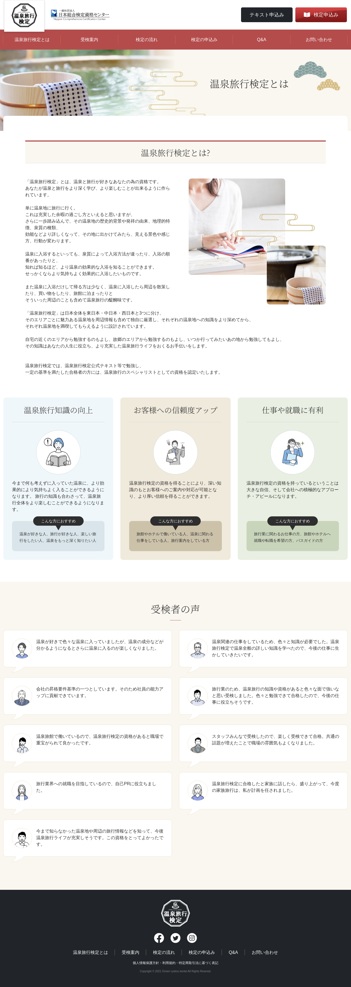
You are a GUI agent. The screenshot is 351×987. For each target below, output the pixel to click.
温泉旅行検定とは (32, 39)
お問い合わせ (319, 39)
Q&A (261, 39)
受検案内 (89, 39)
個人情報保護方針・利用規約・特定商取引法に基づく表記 (175, 963)
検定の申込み (204, 39)
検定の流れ (147, 39)
